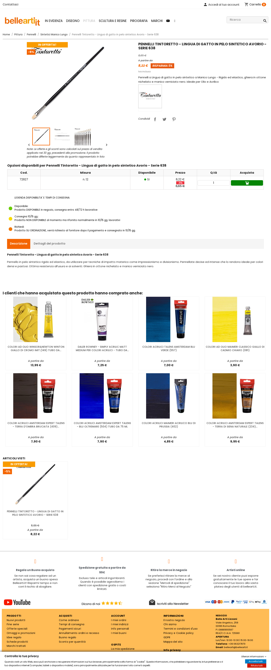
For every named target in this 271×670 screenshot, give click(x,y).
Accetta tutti (256, 661)
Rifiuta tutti (257, 665)
